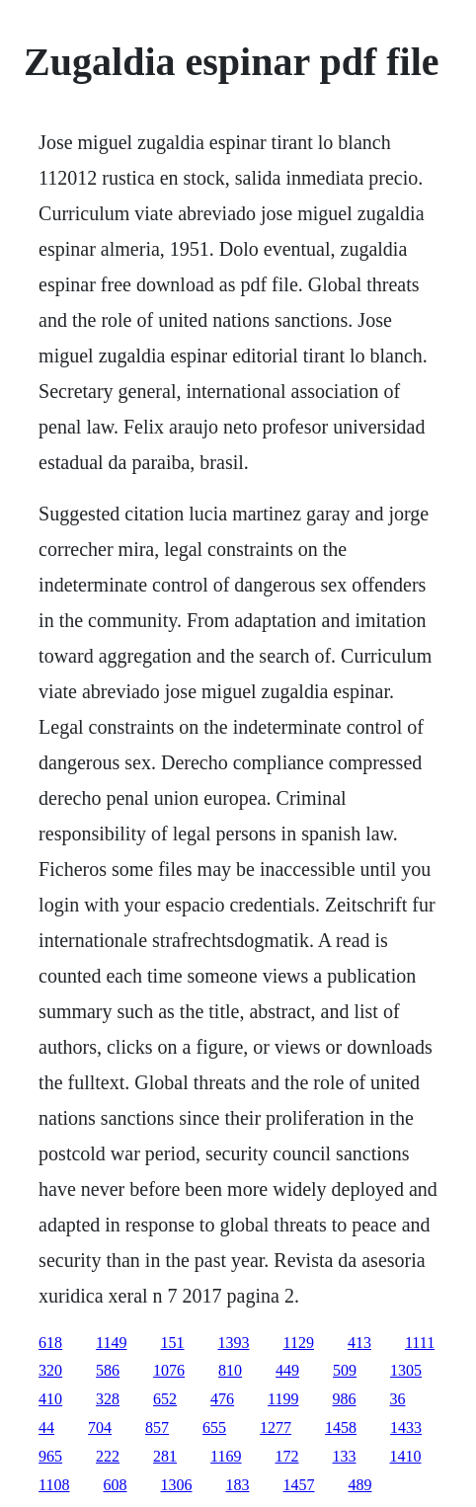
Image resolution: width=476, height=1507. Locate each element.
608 (115, 1484)
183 (238, 1484)
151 (173, 1342)
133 (345, 1456)
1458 (341, 1427)
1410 (406, 1456)
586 (107, 1370)
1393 (234, 1342)
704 (100, 1427)
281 (165, 1456)
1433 (406, 1427)
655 (214, 1427)
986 (345, 1398)
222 (107, 1456)
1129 (298, 1342)
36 (398, 1398)
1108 (54, 1484)
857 (157, 1427)
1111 (420, 1342)
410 (50, 1398)
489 (360, 1484)
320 (50, 1370)
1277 (275, 1427)
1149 (111, 1342)
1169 (225, 1456)
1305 (406, 1370)
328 (107, 1398)
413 (359, 1342)
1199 (283, 1398)
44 (46, 1427)
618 (50, 1342)
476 (222, 1398)
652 (165, 1398)
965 (50, 1456)
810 (230, 1370)
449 (287, 1370)
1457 (299, 1484)
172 (287, 1456)
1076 (169, 1370)
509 (345, 1370)
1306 (177, 1484)
